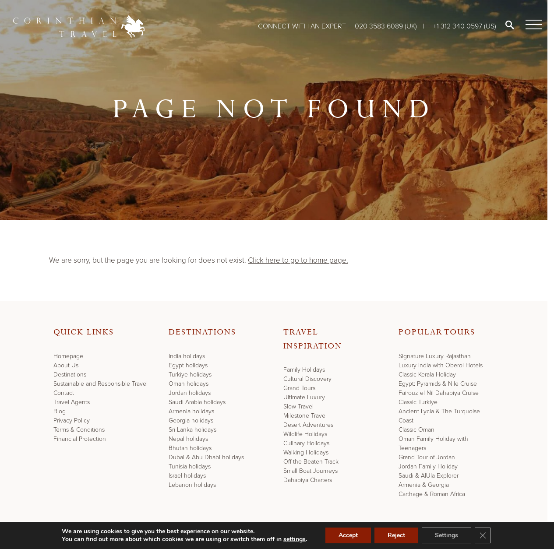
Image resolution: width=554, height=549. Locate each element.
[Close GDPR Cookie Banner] (482, 535)
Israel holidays (187, 475)
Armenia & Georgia (424, 484)
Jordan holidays (190, 393)
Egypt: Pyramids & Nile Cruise (438, 383)
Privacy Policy (71, 420)
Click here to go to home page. (298, 260)
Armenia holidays (191, 411)
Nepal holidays (188, 438)
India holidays (187, 356)
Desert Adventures (308, 424)
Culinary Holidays (306, 443)
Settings (446, 535)
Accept (348, 535)
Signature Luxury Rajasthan (435, 356)
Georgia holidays (191, 420)
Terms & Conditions (79, 429)
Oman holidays (188, 383)
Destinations (69, 374)
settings (294, 539)
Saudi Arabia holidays (197, 402)
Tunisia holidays (190, 466)
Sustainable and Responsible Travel (100, 383)
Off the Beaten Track (311, 461)
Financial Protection (79, 438)
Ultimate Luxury (304, 397)
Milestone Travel (305, 415)
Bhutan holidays (190, 448)
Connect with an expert (302, 26)
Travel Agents (71, 402)
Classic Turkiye (418, 402)
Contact (63, 393)
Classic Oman (416, 429)
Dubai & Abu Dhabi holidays (206, 457)
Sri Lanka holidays (192, 429)
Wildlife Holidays (305, 434)
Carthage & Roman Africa (432, 494)
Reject (396, 535)
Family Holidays (304, 369)
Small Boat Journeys (310, 470)
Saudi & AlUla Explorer (429, 475)
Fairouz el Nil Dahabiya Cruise (439, 393)
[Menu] (532, 25)
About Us (65, 365)
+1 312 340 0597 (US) (464, 26)
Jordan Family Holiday (428, 466)
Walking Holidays (305, 452)
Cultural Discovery (307, 379)
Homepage (68, 356)
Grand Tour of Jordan (427, 457)
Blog (59, 411)
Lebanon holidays (192, 484)
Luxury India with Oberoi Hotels (441, 365)
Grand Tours (299, 388)
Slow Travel (298, 406)
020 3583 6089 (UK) (387, 26)
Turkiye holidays (190, 374)
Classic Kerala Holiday (427, 374)
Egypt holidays (188, 365)
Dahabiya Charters (307, 480)
